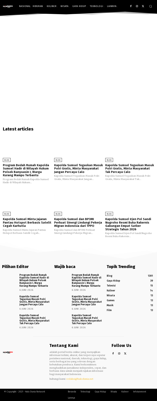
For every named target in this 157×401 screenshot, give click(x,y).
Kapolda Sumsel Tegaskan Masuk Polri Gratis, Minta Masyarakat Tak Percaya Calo (129, 168)
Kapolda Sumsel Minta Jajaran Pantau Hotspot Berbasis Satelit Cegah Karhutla (27, 222)
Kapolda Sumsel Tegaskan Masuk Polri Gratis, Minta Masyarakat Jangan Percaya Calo (78, 168)
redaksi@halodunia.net (79, 378)
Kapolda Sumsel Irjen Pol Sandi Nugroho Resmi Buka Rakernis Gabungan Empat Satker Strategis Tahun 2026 (128, 224)
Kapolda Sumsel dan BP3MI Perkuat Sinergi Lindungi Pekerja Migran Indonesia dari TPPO (78, 222)
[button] (151, 6)
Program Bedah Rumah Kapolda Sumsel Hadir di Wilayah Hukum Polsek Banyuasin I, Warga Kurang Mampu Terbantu (26, 170)
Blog (6, 160)
